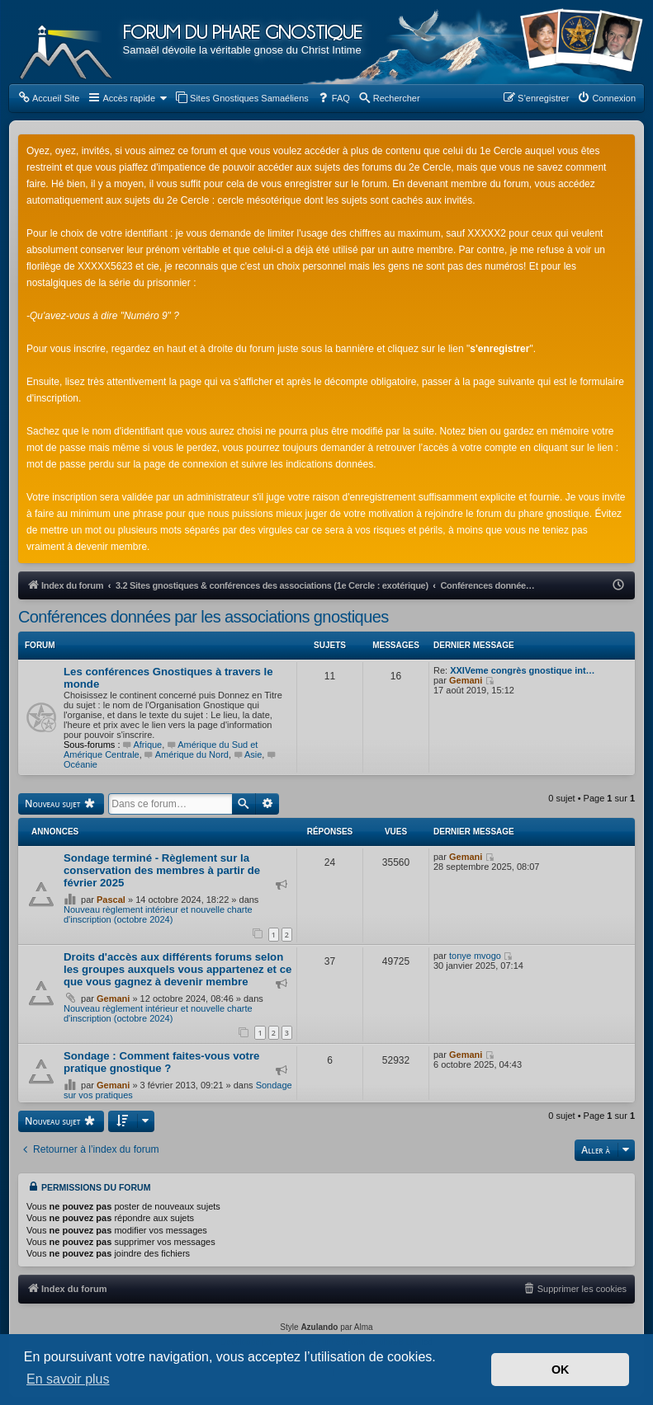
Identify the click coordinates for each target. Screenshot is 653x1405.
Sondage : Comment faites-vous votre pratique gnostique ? (161, 1062)
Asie (248, 754)
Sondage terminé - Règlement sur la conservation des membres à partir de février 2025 (162, 870)
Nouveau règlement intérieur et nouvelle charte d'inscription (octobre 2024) (158, 914)
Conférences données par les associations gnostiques (203, 617)
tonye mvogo (475, 956)
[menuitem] (48, 98)
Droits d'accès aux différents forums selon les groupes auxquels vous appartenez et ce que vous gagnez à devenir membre (177, 969)
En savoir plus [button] (68, 1379)
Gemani (465, 680)
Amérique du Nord (186, 754)
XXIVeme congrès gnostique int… (522, 670)
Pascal (111, 900)
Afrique (143, 744)
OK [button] (560, 1369)
